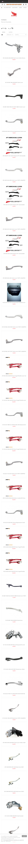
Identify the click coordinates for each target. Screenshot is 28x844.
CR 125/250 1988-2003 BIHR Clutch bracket (14, 816)
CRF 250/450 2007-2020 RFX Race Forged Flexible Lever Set (14, 572)
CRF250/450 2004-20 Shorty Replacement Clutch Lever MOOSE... (14, 132)
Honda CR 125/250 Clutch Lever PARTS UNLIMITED (14, 473)
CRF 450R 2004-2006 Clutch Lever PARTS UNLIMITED (14, 180)
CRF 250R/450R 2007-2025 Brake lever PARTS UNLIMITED (14, 792)
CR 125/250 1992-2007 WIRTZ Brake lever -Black (14, 669)
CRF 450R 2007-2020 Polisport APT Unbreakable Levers (14, 254)
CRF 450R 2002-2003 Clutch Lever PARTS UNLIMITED (14, 278)
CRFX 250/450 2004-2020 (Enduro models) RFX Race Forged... (14, 498)
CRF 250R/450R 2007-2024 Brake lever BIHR (14, 767)
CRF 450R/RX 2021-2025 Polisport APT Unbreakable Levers (14, 156)
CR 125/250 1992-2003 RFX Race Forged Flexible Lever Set (14, 401)
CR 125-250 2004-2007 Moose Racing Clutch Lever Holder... (14, 645)
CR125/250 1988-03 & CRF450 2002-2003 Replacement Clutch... (14, 425)
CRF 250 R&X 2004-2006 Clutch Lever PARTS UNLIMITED (14, 327)
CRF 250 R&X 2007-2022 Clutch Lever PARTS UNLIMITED (14, 351)
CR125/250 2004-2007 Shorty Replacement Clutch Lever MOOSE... (14, 523)
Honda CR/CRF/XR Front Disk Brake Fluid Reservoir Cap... (14, 303)
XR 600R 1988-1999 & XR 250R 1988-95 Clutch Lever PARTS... (14, 107)
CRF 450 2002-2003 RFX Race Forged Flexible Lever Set (14, 375)
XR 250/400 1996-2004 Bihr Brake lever (14, 620)
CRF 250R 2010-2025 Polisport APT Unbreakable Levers (14, 205)
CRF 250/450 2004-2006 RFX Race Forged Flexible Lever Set (14, 547)
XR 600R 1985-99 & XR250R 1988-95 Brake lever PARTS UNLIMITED (14, 596)
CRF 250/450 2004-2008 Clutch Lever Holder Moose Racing (14, 58)
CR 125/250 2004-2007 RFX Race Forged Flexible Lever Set (14, 449)
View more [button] (8, 841)
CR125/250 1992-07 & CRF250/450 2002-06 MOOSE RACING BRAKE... (14, 694)
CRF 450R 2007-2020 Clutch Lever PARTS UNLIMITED (14, 229)
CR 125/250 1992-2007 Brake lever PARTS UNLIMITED (14, 718)
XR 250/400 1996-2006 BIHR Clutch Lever (14, 82)
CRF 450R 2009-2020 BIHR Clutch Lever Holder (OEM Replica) (14, 743)
